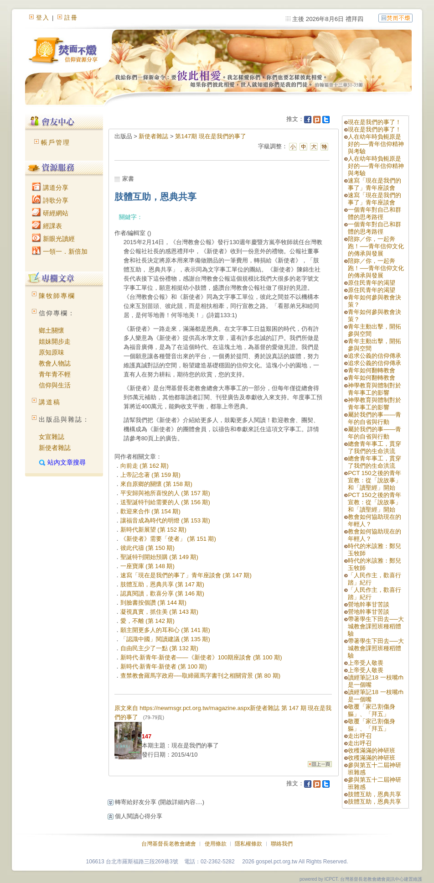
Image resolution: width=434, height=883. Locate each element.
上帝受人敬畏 (365, 662)
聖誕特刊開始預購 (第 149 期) (159, 557)
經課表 (47, 226)
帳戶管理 (55, 142)
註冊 (71, 17)
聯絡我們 (282, 844)
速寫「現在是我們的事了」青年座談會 (374, 184)
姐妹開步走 (55, 341)
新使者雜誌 (55, 447)
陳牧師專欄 (57, 295)
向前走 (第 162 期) (144, 465)
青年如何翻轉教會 (371, 370)
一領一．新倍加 (60, 251)
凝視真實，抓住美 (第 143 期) (159, 611)
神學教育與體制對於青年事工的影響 (374, 389)
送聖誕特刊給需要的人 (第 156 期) (165, 502)
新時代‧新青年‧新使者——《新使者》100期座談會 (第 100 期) (201, 657)
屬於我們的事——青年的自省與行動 (374, 418)
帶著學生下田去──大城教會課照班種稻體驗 (375, 626)
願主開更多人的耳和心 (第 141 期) (165, 630)
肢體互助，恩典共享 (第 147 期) (162, 584)
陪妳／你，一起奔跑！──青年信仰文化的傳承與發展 (375, 246)
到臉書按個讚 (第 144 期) (153, 602)
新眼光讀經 (53, 238)
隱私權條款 (248, 844)
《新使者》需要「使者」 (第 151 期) (168, 538)
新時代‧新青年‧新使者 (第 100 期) (163, 666)
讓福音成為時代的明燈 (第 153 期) (165, 520)
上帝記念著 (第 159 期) (150, 474)
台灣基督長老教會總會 (168, 844)
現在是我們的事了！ (374, 122)
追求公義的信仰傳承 (374, 355)
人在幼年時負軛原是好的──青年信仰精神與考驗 (375, 144)
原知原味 (51, 352)
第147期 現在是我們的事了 (210, 136)
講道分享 (50, 187)
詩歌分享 (50, 200)
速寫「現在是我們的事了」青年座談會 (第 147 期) (186, 575)
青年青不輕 (55, 374)
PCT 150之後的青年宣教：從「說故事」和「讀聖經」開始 (374, 480)
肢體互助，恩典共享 (374, 794)
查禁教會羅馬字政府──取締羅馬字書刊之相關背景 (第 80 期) (200, 675)
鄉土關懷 (51, 330)
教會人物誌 (55, 363)
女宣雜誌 (51, 436)
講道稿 (50, 402)
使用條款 (216, 844)
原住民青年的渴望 (371, 282)
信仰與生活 (55, 385)
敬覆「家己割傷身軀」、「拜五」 (371, 710)
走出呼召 (360, 735)
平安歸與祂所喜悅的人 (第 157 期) (165, 493)
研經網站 (50, 213)
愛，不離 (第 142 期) (147, 620)
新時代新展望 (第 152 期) (153, 529)
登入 (43, 17)
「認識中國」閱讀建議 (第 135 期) (165, 639)
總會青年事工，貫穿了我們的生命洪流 (374, 447)
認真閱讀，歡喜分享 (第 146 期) (162, 593)
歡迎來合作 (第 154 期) (150, 511)
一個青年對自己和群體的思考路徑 (374, 213)
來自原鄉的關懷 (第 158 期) (156, 484)
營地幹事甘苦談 (368, 604)
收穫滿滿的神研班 (371, 750)
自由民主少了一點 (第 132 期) (159, 648)
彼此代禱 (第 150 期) (147, 547)
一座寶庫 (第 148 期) (147, 566)
